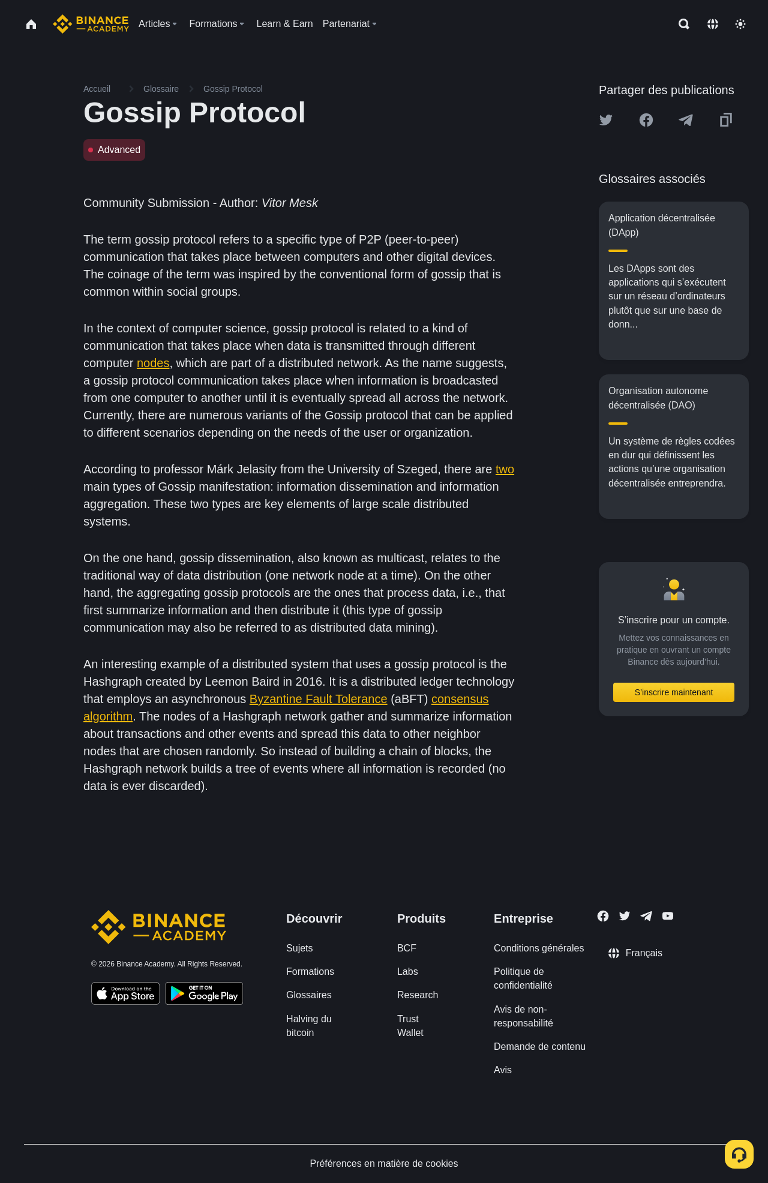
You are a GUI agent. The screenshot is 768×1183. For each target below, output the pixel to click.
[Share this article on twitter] (606, 120)
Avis (503, 1070)
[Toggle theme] (740, 24)
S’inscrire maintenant (674, 692)
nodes (153, 363)
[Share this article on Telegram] (686, 120)
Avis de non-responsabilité (523, 1016)
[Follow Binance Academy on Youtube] (668, 916)
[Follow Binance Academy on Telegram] (646, 916)
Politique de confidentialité (523, 978)
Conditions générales (539, 948)
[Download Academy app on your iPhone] (125, 995)
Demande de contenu (540, 1046)
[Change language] (712, 24)
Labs (407, 971)
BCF (406, 948)
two (505, 469)
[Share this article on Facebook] (646, 120)
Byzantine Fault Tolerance (319, 698)
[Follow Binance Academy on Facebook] (603, 916)
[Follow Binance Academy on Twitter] (625, 916)
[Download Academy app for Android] (204, 995)
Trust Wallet (410, 1026)
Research (417, 995)
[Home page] (91, 24)
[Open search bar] (680, 24)
